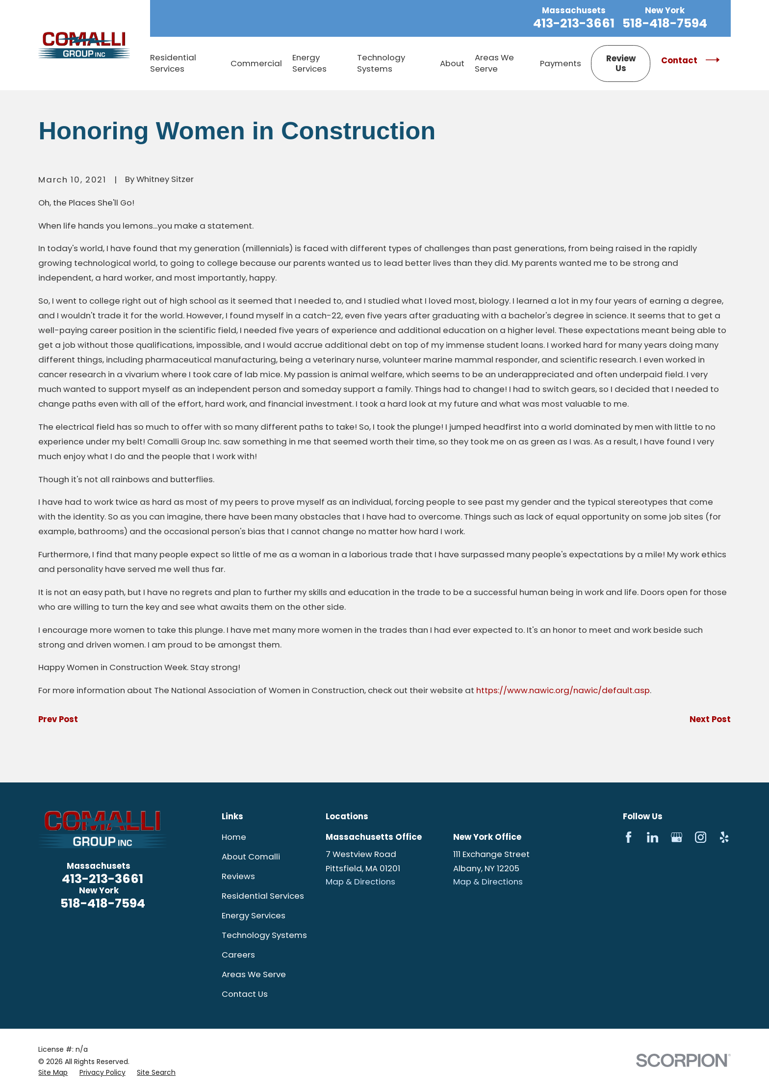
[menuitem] (53, 1072)
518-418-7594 (664, 23)
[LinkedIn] (652, 837)
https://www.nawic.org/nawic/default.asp (563, 690)
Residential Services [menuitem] (173, 63)
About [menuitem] (452, 63)
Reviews (238, 876)
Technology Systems (264, 935)
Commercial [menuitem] (256, 63)
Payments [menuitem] (560, 63)
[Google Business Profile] (676, 837)
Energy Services (253, 915)
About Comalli (251, 856)
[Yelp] (724, 837)
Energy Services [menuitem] (309, 63)
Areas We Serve (254, 974)
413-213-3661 (574, 23)
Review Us (621, 63)
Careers (238, 955)
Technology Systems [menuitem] (381, 63)
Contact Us (245, 994)
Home (234, 837)
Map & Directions (360, 881)
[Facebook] (628, 837)
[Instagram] (700, 837)
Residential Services (263, 896)
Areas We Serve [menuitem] (494, 63)
